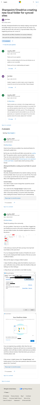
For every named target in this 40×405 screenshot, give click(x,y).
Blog (22, 396)
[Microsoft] (20, 2)
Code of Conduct (7, 400)
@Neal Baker (12, 101)
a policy (34, 153)
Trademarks (16, 400)
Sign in (37, 2)
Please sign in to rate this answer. (13, 198)
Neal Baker (7, 19)
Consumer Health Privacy (15, 398)
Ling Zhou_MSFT (11, 51)
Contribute (28, 396)
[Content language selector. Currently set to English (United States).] (10, 389)
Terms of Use (27, 398)
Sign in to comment (6, 125)
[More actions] (37, 6)
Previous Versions (15, 396)
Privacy (4, 398)
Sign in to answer (6, 381)
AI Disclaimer (6, 396)
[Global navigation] (1, 2)
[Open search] (33, 2)
